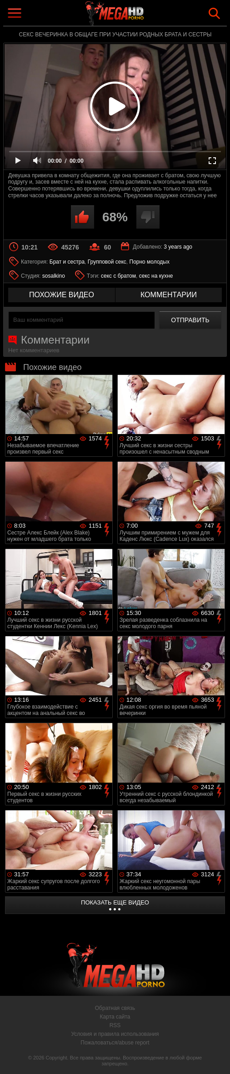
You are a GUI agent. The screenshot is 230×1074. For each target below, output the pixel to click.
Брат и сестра (67, 262)
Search (214, 13)
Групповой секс (107, 262)
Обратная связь (115, 1008)
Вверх (216, 1057)
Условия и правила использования (115, 1034)
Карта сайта (115, 1017)
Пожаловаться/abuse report (114, 1042)
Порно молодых (150, 262)
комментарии (168, 295)
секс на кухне (156, 276)
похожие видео (61, 295)
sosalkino (53, 276)
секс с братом (118, 276)
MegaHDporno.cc (136, 15)
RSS (115, 1025)
